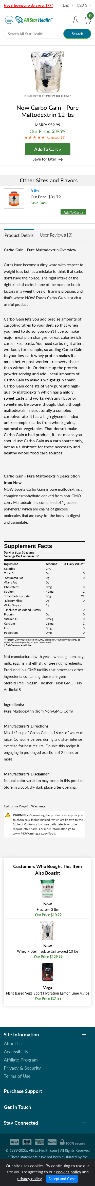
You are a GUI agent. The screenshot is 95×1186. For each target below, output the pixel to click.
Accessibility (16, 1051)
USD (82, 5)
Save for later (44, 158)
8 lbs (35, 190)
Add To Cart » (47, 149)
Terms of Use (17, 1076)
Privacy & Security (22, 1068)
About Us (13, 1043)
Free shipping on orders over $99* (28, 5)
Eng (66, 5)
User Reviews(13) (56, 235)
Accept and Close (61, 1179)
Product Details (19, 235)
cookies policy (68, 1171)
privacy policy (29, 1178)
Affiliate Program (21, 1060)
